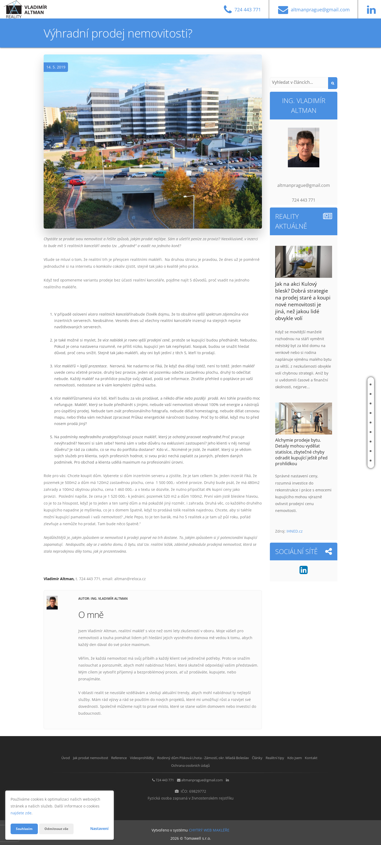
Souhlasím (25, 828)
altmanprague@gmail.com (203, 779)
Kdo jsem (344, 451)
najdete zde (21, 812)
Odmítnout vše (60, 828)
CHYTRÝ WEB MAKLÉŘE (209, 827)
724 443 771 (157, 779)
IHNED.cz (295, 531)
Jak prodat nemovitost (344, 394)
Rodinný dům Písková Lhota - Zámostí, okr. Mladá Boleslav (314, 422)
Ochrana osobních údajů (213, 764)
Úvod (341, 384)
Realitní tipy (347, 441)
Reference (345, 403)
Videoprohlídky (350, 413)
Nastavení (99, 828)
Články (343, 432)
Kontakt (344, 460)
